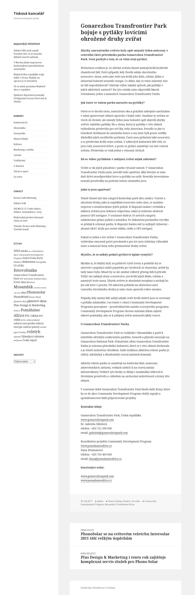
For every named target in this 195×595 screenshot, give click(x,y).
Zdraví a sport (21, 171)
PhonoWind (21, 297)
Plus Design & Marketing (29, 305)
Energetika (19, 133)
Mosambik (23, 286)
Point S (17, 310)
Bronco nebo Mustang (25, 197)
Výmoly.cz (27, 336)
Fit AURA (19, 265)
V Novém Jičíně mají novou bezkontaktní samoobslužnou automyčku (29, 65)
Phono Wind (35, 297)
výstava (39, 336)
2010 (17, 251)
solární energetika (24, 323)
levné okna (20, 282)
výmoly (17, 336)
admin (100, 501)
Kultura (18, 144)
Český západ (30, 340)
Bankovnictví (20, 122)
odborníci (17, 293)
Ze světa (18, 176)
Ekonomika (19, 127)
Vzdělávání (19, 160)
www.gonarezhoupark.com (97, 419)
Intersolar (28, 278)
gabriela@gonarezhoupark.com (108, 433)
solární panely (31, 326)
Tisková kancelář (29, 13)
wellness (18, 340)
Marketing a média (24, 149)
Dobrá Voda (29, 258)
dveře (39, 258)
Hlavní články (21, 138)
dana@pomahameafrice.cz (105, 459)
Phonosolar (36, 292)
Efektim (17, 262)
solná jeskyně (33, 320)
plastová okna (20, 301)
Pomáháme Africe (125, 504)
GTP (21, 278)
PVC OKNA (31, 316)
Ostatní (17, 155)
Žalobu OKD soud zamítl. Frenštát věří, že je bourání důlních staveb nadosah (28, 54)
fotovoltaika (25, 270)
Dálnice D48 (20, 203)
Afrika (24, 251)
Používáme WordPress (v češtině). (98, 587)
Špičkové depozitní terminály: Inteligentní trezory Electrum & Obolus (30, 98)
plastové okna (36, 301)
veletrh (33, 331)
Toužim (22, 332)
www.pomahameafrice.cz (96, 446)
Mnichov (31, 282)
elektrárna (28, 262)
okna (24, 292)
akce (30, 251)
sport (16, 332)
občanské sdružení (39, 288)
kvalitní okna (40, 278)
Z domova (19, 165)
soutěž (43, 327)
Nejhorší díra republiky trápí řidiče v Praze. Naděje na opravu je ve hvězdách (29, 77)
